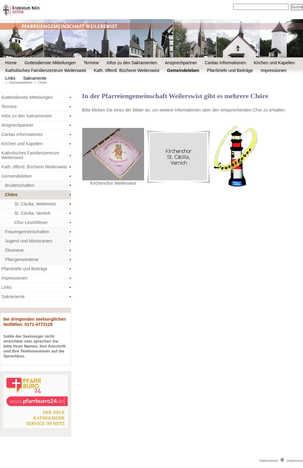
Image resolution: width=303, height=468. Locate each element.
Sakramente (36, 78)
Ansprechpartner (182, 62)
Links (10, 78)
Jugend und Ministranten (28, 240)
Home (11, 62)
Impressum (295, 460)
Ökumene (14, 250)
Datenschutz (268, 460)
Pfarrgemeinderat (21, 259)
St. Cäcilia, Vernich (32, 213)
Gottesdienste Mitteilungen (50, 62)
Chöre (42, 82)
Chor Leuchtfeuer (31, 222)
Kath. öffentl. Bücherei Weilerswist (126, 70)
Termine (93, 62)
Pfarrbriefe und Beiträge (231, 70)
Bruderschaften (19, 185)
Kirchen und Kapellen (276, 62)
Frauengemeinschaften (27, 231)
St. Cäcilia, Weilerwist (35, 203)
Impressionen (275, 70)
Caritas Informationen (227, 62)
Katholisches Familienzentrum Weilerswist (47, 70)
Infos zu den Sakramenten (133, 62)
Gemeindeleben (184, 70)
